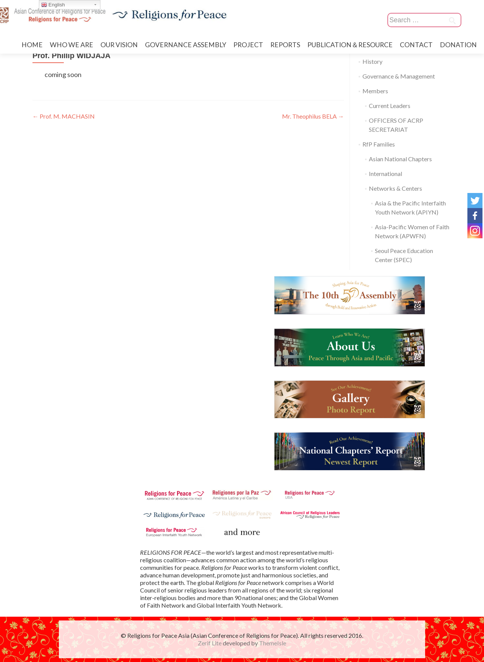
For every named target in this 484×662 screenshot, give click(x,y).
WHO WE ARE (71, 45)
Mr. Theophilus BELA (313, 116)
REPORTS (285, 45)
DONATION (458, 45)
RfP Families (378, 144)
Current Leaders (389, 105)
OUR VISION (119, 45)
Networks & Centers (395, 188)
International (385, 173)
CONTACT (416, 45)
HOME (32, 45)
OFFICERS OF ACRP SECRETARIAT (396, 125)
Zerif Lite (210, 643)
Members (375, 90)
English (53, 5)
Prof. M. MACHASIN (63, 116)
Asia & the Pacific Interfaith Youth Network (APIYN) (410, 207)
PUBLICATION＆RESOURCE (350, 45)
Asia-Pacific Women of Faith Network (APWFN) (412, 231)
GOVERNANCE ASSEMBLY (185, 45)
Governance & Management (398, 76)
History (372, 61)
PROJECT (248, 45)
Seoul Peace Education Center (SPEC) (404, 255)
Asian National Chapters (400, 158)
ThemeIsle (272, 643)
